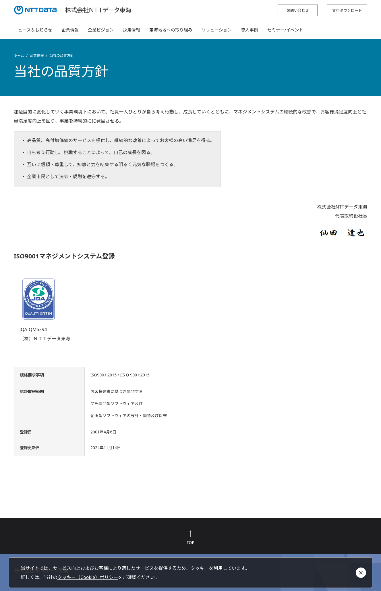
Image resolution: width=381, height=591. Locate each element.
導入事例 (249, 30)
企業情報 (70, 30)
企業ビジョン (101, 30)
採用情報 (131, 30)
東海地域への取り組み (170, 30)
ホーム (19, 55)
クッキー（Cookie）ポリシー (87, 577)
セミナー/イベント (285, 30)
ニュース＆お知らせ (33, 30)
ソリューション (217, 30)
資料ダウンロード (347, 10)
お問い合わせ (298, 10)
